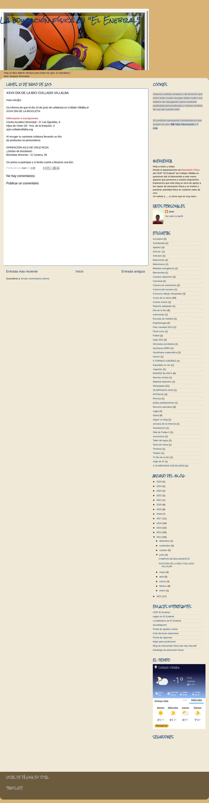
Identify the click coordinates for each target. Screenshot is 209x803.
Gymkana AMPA (161, 348)
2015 (159, 527)
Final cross (158, 331)
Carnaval (157, 281)
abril (161, 576)
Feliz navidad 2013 (163, 327)
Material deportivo (162, 381)
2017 (159, 518)
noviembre (165, 545)
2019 (159, 509)
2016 (159, 523)
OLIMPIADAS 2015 (163, 390)
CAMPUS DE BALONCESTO (174, 558)
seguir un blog (160, 419)
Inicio (79, 271)
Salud (156, 415)
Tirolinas (157, 449)
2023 (159, 490)
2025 (159, 481)
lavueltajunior (160, 625)
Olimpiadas (159, 386)
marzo (162, 581)
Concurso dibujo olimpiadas (167, 293)
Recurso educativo (162, 407)
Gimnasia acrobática (163, 344)
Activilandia (159, 243)
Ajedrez (157, 247)
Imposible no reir (161, 365)
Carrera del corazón (163, 289)
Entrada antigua (133, 271)
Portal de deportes (162, 637)
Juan (171, 211)
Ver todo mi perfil (174, 216)
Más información (185, 124)
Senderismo (159, 428)
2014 (159, 532)
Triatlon (157, 453)
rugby (156, 411)
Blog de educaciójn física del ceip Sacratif (175, 645)
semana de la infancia (164, 423)
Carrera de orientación (164, 285)
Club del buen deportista (165, 633)
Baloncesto (159, 260)
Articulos (157, 255)
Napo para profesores (164, 641)
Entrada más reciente (22, 271)
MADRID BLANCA (162, 373)
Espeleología (159, 323)
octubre (163, 550)
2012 (159, 596)
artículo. (157, 251)
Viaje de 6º (158, 461)
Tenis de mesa (160, 444)
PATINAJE (158, 394)
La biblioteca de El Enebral (167, 620)
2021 (159, 500)
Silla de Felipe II (161, 432)
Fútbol (156, 335)
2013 (159, 537)
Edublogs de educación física (168, 650)
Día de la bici (159, 310)
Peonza (157, 398)
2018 (159, 514)
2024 (159, 486)
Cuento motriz (160, 302)
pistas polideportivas (163, 402)
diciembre (164, 541)
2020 (159, 504)
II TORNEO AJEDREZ (164, 360)
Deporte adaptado (162, 306)
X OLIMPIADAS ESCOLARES (169, 465)
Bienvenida (159, 272)
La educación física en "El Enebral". (70, 20)
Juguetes (157, 369)
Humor (156, 356)
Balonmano (159, 264)
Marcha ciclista (160, 377)
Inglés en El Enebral (163, 616)
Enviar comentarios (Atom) (35, 278)
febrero (163, 586)
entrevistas (158, 314)
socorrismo (158, 436)
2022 (159, 495)
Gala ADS (158, 339)
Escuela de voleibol (163, 318)
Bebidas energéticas (163, 268)
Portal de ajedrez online (165, 629)
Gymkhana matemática (165, 352)
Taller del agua (160, 440)
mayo (162, 572)
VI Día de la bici (161, 457)
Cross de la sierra (162, 298)
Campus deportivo (162, 276)
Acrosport (158, 239)
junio (162, 554)
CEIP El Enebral (161, 612)
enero (162, 590)
